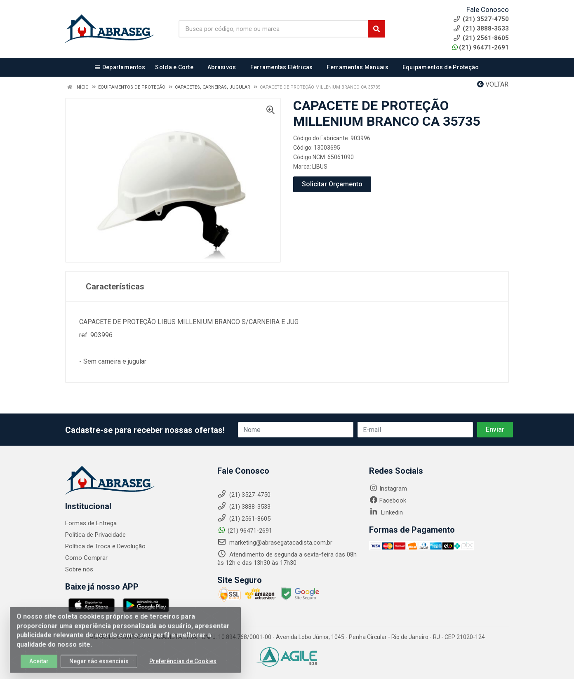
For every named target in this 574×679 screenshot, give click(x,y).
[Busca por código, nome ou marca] (273, 29)
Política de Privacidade (95, 534)
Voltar (492, 84)
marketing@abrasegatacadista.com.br (274, 542)
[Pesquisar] (376, 29)
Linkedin (386, 512)
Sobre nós (79, 569)
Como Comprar (86, 558)
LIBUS (319, 166)
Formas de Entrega (91, 523)
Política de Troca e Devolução (105, 546)
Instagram (388, 488)
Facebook (387, 500)
